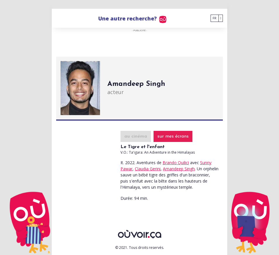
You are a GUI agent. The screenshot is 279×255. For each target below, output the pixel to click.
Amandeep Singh (179, 168)
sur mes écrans (173, 136)
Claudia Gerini (148, 168)
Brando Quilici (176, 162)
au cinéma (135, 136)
